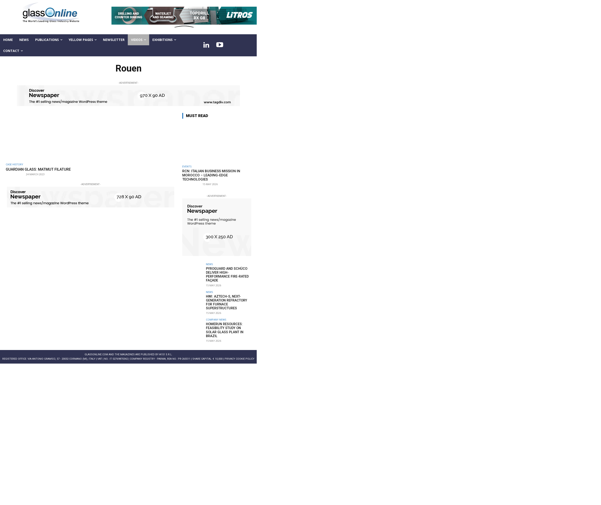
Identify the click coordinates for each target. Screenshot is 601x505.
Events (186, 166)
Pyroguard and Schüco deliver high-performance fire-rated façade (227, 274)
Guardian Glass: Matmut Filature (40, 169)
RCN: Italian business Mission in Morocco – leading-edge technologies (211, 175)
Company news (216, 319)
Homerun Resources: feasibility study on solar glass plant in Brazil (228, 327)
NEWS (209, 264)
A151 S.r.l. (165, 353)
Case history (14, 164)
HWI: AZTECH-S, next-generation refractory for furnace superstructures (226, 301)
